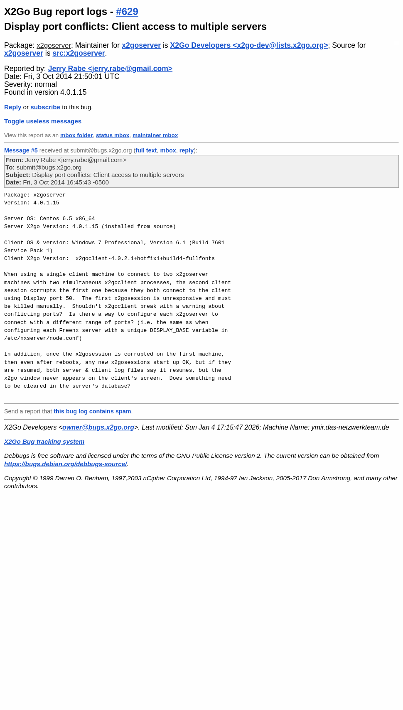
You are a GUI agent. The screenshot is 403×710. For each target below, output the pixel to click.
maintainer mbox (155, 135)
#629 (127, 11)
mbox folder (76, 135)
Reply (12, 107)
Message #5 (21, 150)
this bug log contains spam (92, 411)
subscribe (45, 107)
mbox (168, 150)
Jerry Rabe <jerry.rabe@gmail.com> (110, 68)
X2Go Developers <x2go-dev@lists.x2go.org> (249, 45)
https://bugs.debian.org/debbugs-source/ (65, 463)
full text (146, 150)
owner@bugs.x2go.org (98, 427)
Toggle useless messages (42, 121)
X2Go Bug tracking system (44, 441)
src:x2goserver (78, 53)
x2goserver (54, 45)
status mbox (113, 135)
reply (186, 150)
